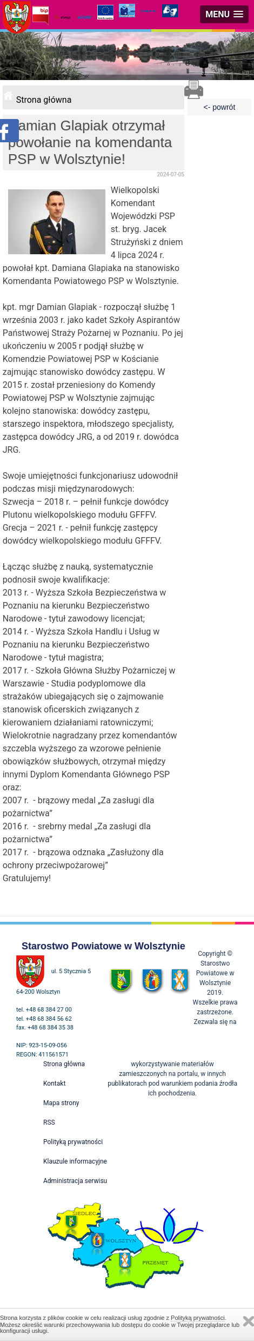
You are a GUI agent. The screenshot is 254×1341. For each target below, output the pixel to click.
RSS (49, 1122)
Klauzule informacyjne (75, 1161)
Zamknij (248, 1321)
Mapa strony (61, 1103)
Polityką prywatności (198, 1317)
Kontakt (54, 1083)
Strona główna (44, 100)
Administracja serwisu (75, 1181)
